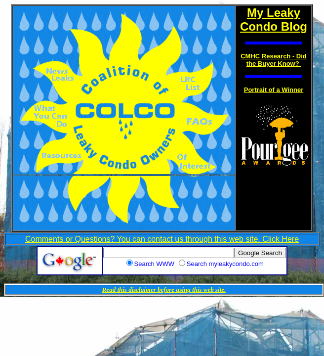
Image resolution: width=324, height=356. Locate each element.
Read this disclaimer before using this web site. (164, 289)
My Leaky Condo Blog (273, 19)
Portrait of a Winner (274, 89)
